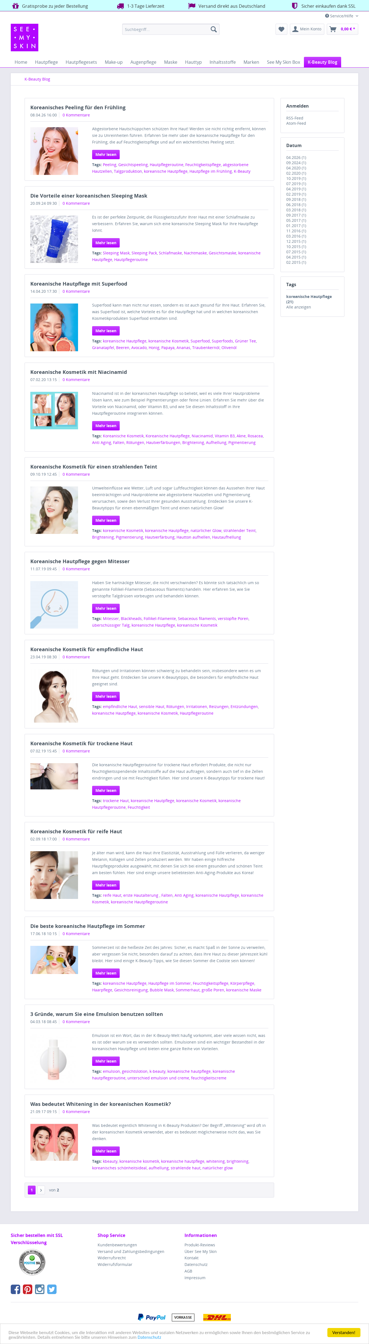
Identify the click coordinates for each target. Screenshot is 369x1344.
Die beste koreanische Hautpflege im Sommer (87, 926)
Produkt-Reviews (199, 1244)
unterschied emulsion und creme (158, 1077)
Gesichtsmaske (222, 253)
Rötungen (135, 442)
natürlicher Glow (206, 530)
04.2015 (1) (296, 257)
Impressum (194, 1277)
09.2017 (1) (296, 215)
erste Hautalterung (141, 895)
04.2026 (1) (296, 157)
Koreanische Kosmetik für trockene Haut (81, 743)
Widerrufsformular (115, 1264)
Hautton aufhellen (193, 537)
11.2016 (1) (296, 230)
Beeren (122, 347)
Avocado (139, 347)
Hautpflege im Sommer (169, 983)
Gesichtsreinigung (131, 989)
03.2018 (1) (296, 209)
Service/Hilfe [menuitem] (339, 15)
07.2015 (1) (296, 251)
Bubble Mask (162, 989)
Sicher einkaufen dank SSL (322, 5)
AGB (188, 1271)
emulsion (111, 1071)
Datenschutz (149, 1337)
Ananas (183, 347)
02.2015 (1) (296, 262)
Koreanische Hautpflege (168, 435)
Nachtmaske (195, 253)
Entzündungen (244, 706)
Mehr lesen (105, 154)
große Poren (213, 989)
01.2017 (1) (296, 225)
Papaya (168, 347)
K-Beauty (242, 171)
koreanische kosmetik (139, 1161)
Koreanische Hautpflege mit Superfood (78, 283)
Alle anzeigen (298, 307)
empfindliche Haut (120, 706)
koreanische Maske (243, 989)
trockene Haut (116, 800)
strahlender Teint (239, 530)
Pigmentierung (242, 442)
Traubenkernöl (206, 347)
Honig (154, 347)
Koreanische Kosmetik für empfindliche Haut (86, 649)
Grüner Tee (245, 341)
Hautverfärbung (160, 537)
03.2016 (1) (296, 236)
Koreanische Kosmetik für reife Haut (76, 831)
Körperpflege (242, 983)
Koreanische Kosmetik (123, 435)
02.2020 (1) (296, 173)
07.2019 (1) (296, 183)
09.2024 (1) (296, 162)
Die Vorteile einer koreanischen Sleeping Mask (88, 195)
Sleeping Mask (116, 253)
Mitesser (111, 618)
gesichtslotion (135, 1071)
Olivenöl (229, 347)
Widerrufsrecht (112, 1257)
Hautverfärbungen (163, 442)
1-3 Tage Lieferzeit (140, 5)
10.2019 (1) (296, 178)
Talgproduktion (128, 171)
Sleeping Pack (144, 253)
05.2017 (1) (296, 220)
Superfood (200, 341)
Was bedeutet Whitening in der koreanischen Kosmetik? (100, 1104)
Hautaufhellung (226, 537)
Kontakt (191, 1257)
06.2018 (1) (296, 204)
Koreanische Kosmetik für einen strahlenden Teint (93, 466)
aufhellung (159, 1167)
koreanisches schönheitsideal (119, 1167)
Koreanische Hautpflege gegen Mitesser (80, 561)
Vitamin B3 (225, 435)
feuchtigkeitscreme (208, 1077)
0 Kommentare (76, 115)
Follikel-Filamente (160, 618)
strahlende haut (185, 1167)
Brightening (193, 442)
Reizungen (219, 706)
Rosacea (255, 435)
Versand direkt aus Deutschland (226, 5)
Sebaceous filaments (197, 618)
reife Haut (112, 895)
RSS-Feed (294, 118)
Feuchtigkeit (139, 807)
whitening (215, 1161)
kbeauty (110, 1161)
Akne (241, 435)
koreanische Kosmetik (168, 341)
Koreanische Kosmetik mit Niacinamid (78, 372)
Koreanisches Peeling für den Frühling (77, 107)
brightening (237, 1161)
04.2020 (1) (296, 168)
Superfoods (222, 341)
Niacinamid (202, 435)
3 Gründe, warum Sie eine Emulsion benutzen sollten (96, 1014)
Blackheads (131, 618)
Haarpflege (102, 989)
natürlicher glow (217, 1167)
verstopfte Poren (233, 618)
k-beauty (157, 1071)
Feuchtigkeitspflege (203, 164)
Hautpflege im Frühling (210, 171)
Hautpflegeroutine (166, 164)
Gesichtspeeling (133, 164)
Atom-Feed (296, 123)
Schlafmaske (170, 253)
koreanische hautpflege (189, 1071)
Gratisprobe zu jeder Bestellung (49, 5)
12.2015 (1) (296, 241)
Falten (118, 442)
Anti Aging (101, 442)
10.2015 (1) (296, 246)
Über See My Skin (200, 1251)
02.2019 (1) (296, 194)
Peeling (109, 164)
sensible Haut (151, 706)
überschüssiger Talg (111, 625)
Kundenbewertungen (117, 1244)
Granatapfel (103, 347)
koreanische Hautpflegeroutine (139, 901)
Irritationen (196, 706)
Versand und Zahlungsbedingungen (131, 1251)
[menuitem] (171, 29)
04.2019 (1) (296, 188)
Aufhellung (216, 442)
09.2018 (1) (296, 199)
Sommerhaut (188, 989)
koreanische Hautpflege (166, 171)
